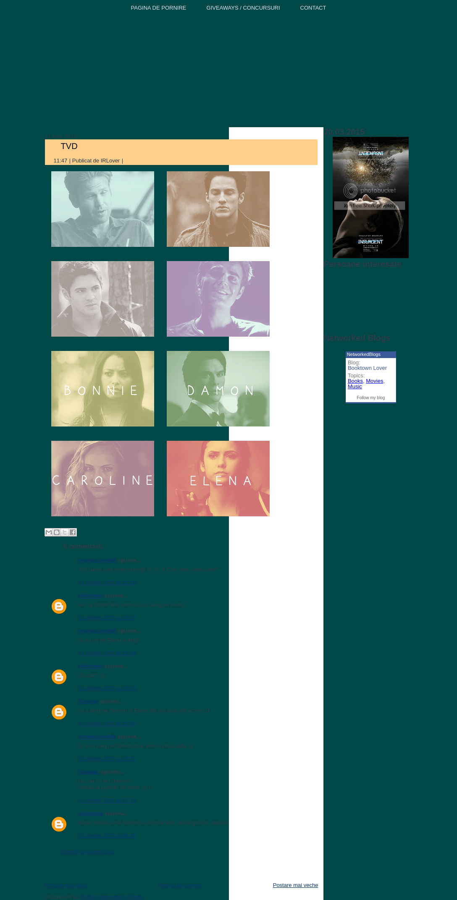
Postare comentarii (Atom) (112, 897)
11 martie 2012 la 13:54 (107, 688)
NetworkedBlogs (364, 354)
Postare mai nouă (66, 885)
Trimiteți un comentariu (87, 851)
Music (355, 386)
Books (355, 381)
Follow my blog (371, 397)
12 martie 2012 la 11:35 (107, 723)
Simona (88, 701)
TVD (69, 146)
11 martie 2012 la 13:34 (107, 653)
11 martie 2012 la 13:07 (107, 618)
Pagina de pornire (180, 885)
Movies (374, 381)
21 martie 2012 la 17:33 (107, 800)
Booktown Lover (367, 368)
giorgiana (91, 813)
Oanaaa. (89, 772)
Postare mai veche (295, 885)
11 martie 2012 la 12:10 (107, 582)
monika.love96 (97, 560)
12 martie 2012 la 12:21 (107, 759)
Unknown (91, 595)
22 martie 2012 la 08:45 (107, 835)
